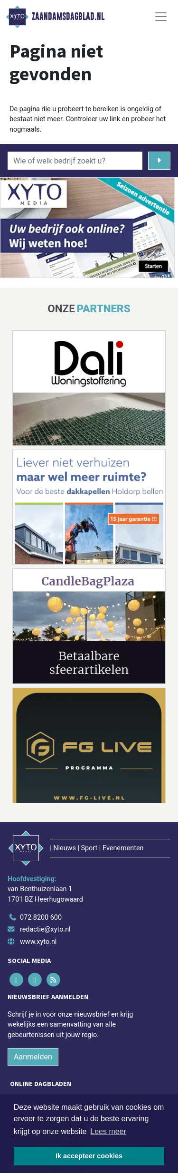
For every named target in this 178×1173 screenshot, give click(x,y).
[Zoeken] (159, 161)
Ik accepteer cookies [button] (89, 1156)
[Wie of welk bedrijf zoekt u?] (75, 161)
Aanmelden (33, 1056)
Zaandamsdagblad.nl (68, 16)
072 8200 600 (41, 917)
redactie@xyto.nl (45, 929)
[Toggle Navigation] (161, 17)
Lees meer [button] (108, 1131)
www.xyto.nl (38, 942)
